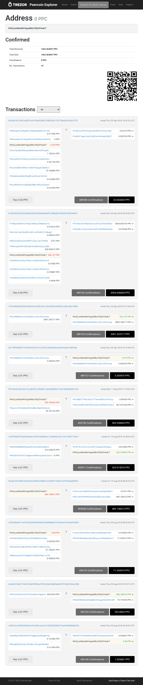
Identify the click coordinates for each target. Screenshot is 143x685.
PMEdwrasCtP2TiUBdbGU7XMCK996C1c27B (30, 555)
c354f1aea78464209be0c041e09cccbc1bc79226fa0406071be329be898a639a (43, 625)
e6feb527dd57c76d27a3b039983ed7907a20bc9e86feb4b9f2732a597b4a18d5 (43, 584)
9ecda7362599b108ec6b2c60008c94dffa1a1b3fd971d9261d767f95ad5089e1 (43, 481)
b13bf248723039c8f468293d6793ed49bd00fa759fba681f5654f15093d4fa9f (42, 213)
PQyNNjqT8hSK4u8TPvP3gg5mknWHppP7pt (30, 636)
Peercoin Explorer (43, 5)
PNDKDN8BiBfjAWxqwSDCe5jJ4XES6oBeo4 (29, 447)
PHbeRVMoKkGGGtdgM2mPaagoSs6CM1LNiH (94, 600)
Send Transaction (84, 680)
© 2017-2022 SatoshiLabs (20, 680)
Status (74, 4)
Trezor (113, 4)
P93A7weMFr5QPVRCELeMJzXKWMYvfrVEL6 (93, 405)
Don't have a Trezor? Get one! (122, 680)
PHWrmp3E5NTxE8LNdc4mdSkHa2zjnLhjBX (29, 246)
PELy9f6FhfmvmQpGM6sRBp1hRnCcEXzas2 (29, 185)
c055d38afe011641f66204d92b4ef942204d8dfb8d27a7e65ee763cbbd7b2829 (43, 522)
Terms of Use (54, 680)
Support (129, 4)
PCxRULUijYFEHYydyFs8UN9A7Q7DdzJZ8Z (92, 131)
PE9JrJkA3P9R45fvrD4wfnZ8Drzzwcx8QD (92, 497)
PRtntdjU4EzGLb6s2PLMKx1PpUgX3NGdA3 (29, 644)
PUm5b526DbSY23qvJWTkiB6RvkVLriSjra (28, 538)
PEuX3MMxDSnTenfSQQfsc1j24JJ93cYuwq (29, 317)
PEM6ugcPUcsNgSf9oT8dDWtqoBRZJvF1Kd (30, 131)
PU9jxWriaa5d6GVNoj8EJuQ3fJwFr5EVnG (28, 176)
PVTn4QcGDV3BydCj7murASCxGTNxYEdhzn (93, 224)
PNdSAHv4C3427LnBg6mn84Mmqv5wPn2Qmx (31, 455)
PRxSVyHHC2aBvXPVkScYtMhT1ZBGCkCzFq (30, 547)
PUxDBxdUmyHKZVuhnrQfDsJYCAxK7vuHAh (30, 278)
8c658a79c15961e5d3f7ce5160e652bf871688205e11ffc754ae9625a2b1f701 (43, 120)
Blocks (65, 4)
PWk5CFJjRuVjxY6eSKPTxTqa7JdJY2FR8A (29, 241)
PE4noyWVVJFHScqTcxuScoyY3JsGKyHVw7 (30, 159)
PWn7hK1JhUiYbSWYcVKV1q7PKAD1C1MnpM (31, 232)
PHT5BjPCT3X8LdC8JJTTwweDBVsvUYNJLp (93, 399)
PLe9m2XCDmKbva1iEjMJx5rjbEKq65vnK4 (92, 533)
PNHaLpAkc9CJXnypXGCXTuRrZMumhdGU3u (30, 139)
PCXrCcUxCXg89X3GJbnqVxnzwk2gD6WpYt (93, 491)
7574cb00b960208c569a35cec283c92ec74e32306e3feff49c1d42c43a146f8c (43, 306)
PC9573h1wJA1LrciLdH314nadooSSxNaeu (92, 447)
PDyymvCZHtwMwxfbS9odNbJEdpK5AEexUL (30, 408)
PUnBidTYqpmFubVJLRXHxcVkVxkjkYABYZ (92, 136)
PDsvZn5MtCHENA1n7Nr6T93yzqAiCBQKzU (29, 168)
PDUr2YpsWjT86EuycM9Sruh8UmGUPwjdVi (29, 150)
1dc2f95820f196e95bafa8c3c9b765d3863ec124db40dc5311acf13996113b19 (43, 437)
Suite (121, 4)
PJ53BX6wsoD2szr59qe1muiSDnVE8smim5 (29, 260)
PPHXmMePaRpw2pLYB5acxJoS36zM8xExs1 (93, 538)
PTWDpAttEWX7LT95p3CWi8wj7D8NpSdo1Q (30, 224)
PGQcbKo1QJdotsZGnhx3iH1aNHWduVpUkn (93, 229)
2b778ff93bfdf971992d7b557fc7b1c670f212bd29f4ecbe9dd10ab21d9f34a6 (42, 348)
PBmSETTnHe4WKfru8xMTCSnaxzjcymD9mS (93, 636)
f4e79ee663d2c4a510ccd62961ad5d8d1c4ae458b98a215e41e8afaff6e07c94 (43, 389)
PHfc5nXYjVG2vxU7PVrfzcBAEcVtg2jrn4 (28, 594)
